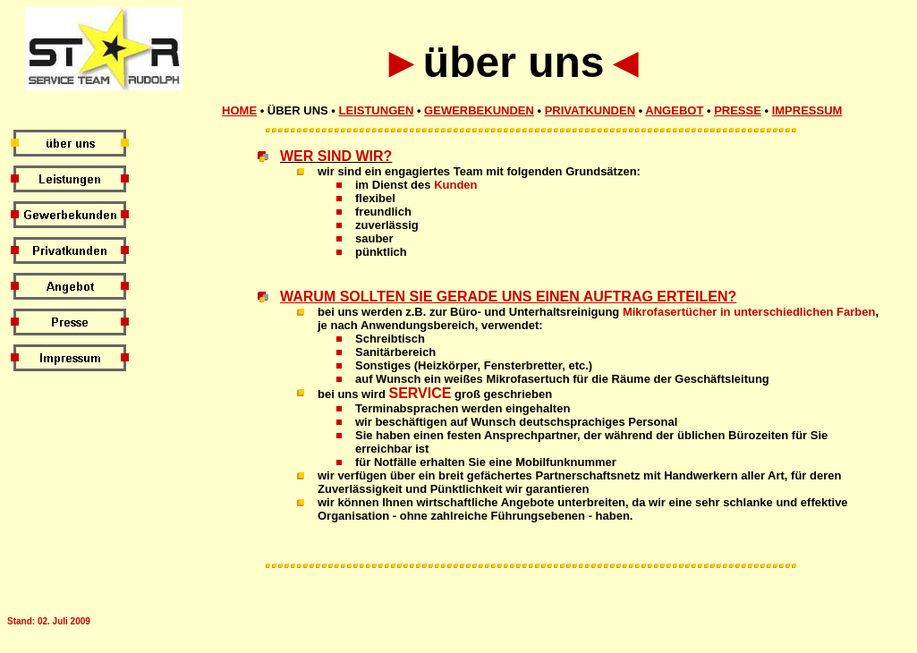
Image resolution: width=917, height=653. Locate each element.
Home (239, 110)
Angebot (674, 110)
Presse (737, 110)
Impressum (807, 110)
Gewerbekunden (479, 110)
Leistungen (376, 110)
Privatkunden (590, 110)
